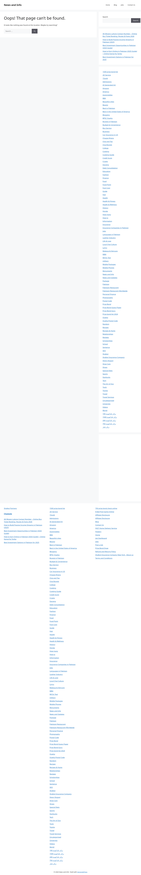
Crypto (105, 161)
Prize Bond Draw (101, 548)
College (105, 148)
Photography (108, 297)
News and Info (13, 5)
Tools (105, 387)
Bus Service (107, 128)
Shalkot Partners (10, 508)
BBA (104, 98)
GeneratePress (82, 872)
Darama (106, 165)
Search (105, 17)
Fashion (106, 175)
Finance (106, 178)
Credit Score (107, 158)
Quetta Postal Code (110, 321)
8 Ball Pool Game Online (104, 512)
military (105, 261)
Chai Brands (107, 145)
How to (105, 218)
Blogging (106, 115)
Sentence (106, 347)
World (105, 410)
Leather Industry (109, 238)
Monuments (107, 271)
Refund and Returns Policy (105, 551)
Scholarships (108, 341)
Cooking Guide (108, 155)
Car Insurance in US (110, 135)
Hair (104, 195)
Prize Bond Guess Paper (112, 307)
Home (108, 5)
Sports (105, 374)
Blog (115, 5)
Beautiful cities (108, 102)
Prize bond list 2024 (110, 314)
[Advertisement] (117, 467)
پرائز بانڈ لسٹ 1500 (110, 417)
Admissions (107, 82)
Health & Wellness (110, 204)
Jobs (122, 5)
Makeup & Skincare (110, 251)
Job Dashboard (101, 538)
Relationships (108, 334)
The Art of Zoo (108, 384)
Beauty (105, 105)
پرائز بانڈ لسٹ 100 (109, 414)
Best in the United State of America (116, 111)
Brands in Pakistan (110, 121)
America (106, 92)
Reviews (106, 337)
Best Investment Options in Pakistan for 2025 (21, 542)
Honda (105, 211)
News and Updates (110, 278)
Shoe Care (107, 364)
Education (106, 171)
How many (107, 214)
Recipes (106, 327)
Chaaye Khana (108, 138)
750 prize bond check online (106, 508)
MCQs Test (107, 258)
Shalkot (105, 354)
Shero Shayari (108, 361)
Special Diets (108, 371)
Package (106, 281)
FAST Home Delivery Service (106, 528)
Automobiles (108, 95)
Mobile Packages (109, 264)
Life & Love (107, 241)
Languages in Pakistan (111, 234)
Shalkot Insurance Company (114, 357)
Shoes (105, 367)
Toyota (105, 390)
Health (105, 198)
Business (106, 131)
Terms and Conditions (103, 558)
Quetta (105, 317)
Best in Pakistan (109, 108)
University (106, 404)
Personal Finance (109, 294)
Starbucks (106, 377)
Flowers (98, 531)
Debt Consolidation (110, 168)
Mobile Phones (108, 268)
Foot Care (106, 188)
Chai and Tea (108, 141)
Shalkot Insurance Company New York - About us (114, 555)
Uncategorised (108, 400)
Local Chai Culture (110, 244)
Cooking (106, 151)
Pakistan (106, 284)
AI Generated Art (109, 85)
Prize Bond (107, 304)
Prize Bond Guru (109, 311)
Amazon (106, 88)
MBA (104, 254)
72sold (105, 78)
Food (105, 181)
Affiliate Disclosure (102, 515)
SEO (104, 351)
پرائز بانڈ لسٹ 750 (109, 424)
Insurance (106, 224)
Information (107, 221)
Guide (105, 191)
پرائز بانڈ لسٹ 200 (109, 420)
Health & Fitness (109, 201)
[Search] (35, 31)
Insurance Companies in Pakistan (116, 228)
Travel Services (108, 397)
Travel (105, 394)
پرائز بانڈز (106, 427)
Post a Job (99, 545)
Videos (105, 407)
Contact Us (131, 5)
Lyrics (105, 248)
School (105, 344)
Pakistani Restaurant (111, 287)
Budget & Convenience (111, 125)
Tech (104, 380)
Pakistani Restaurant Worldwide (115, 291)
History (105, 208)
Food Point (107, 185)
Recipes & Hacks (109, 331)
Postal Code (107, 301)
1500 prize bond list (110, 72)
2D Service (107, 75)
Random (106, 324)
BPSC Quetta (108, 118)
